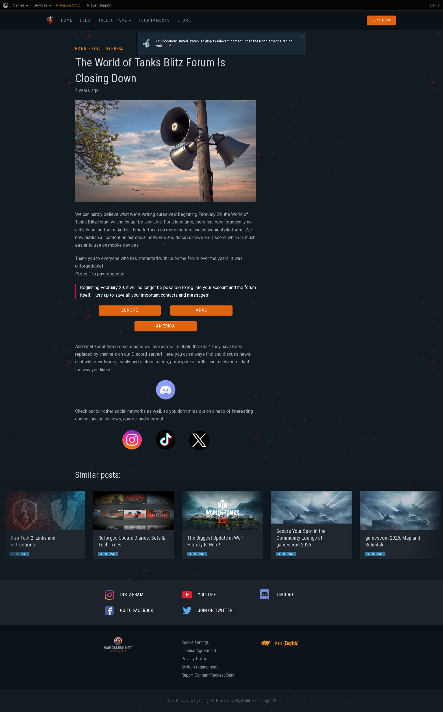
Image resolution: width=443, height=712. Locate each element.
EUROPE (129, 310)
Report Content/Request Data (207, 675)
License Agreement (198, 650)
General (115, 49)
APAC (201, 310)
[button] (15, 522)
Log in (435, 5)
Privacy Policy (194, 659)
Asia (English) (278, 643)
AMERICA (165, 326)
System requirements (200, 667)
